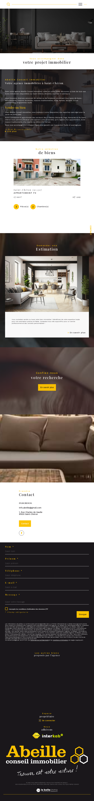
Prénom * (12, 559)
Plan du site (31, 784)
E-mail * (11, 583)
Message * (12, 595)
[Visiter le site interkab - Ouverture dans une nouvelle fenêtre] (52, 735)
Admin (52, 784)
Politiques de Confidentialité (39, 640)
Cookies (76, 784)
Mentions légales (42, 784)
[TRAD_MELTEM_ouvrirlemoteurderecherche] (8, 4)
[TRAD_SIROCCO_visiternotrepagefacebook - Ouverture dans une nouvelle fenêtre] (21, 542)
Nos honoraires (20, 784)
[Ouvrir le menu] (80, 4)
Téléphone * (14, 571)
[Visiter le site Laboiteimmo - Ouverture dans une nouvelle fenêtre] (46, 793)
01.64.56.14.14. (25, 507)
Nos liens (58, 784)
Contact (90, 230)
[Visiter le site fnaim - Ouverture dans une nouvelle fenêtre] (36, 735)
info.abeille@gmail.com (30, 512)
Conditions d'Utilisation (60, 640)
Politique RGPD (67, 784)
